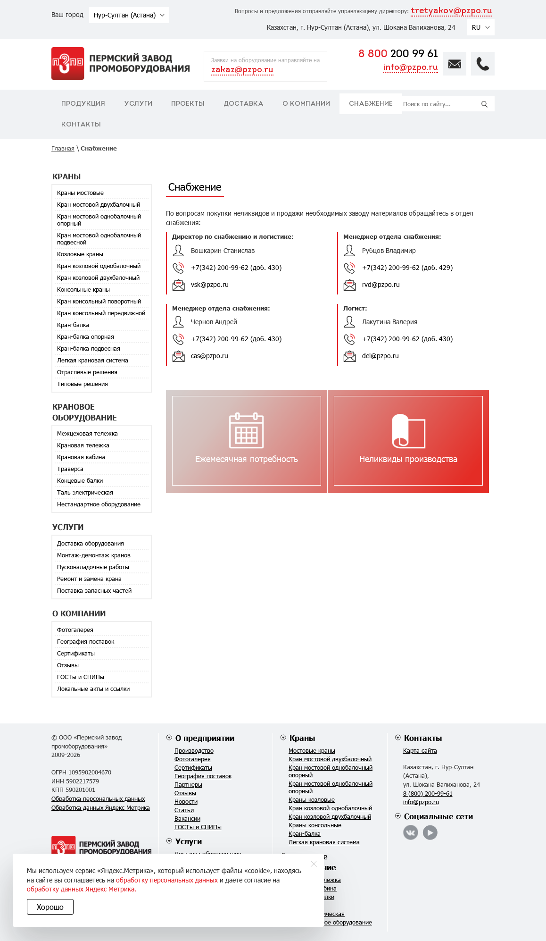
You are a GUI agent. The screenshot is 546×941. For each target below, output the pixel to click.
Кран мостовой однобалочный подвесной (99, 238)
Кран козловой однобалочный (99, 265)
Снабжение (371, 104)
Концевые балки (80, 480)
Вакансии (187, 818)
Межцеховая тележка (87, 433)
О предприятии (204, 737)
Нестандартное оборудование (99, 504)
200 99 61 (398, 54)
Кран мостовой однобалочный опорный (99, 219)
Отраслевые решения (87, 372)
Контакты (81, 124)
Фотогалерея (75, 629)
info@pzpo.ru (410, 67)
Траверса (70, 468)
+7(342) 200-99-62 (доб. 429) (407, 267)
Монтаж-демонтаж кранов (94, 555)
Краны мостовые (80, 192)
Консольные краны (83, 289)
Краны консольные (315, 825)
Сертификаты (76, 653)
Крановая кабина (81, 457)
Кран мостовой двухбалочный (98, 204)
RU (476, 27)
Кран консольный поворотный (99, 301)
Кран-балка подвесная (88, 348)
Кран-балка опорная (85, 336)
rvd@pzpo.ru (381, 284)
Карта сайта (420, 750)
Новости (186, 801)
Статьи (184, 810)
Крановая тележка (83, 445)
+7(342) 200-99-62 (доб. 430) (236, 267)
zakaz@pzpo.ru (242, 70)
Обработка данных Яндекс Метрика (100, 807)
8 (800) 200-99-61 (428, 793)
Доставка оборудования (90, 543)
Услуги (138, 104)
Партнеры (188, 784)
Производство (194, 750)
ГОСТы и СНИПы (80, 677)
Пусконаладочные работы (93, 567)
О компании (306, 104)
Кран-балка (73, 324)
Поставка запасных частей (94, 590)
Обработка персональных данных (98, 798)
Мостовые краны (312, 750)
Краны (302, 737)
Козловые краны (80, 254)
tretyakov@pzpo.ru (451, 11)
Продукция (83, 104)
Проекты (188, 104)
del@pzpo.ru (380, 356)
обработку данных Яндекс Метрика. (169, 889)
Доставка (243, 104)
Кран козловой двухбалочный (98, 277)
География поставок (85, 641)
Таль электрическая (85, 492)
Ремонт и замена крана (89, 578)
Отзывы (68, 665)
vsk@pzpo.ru (210, 284)
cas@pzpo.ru (209, 356)
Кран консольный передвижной (101, 313)
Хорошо (51, 906)
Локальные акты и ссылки (93, 688)
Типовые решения (82, 383)
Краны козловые (312, 799)
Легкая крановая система (92, 360)
